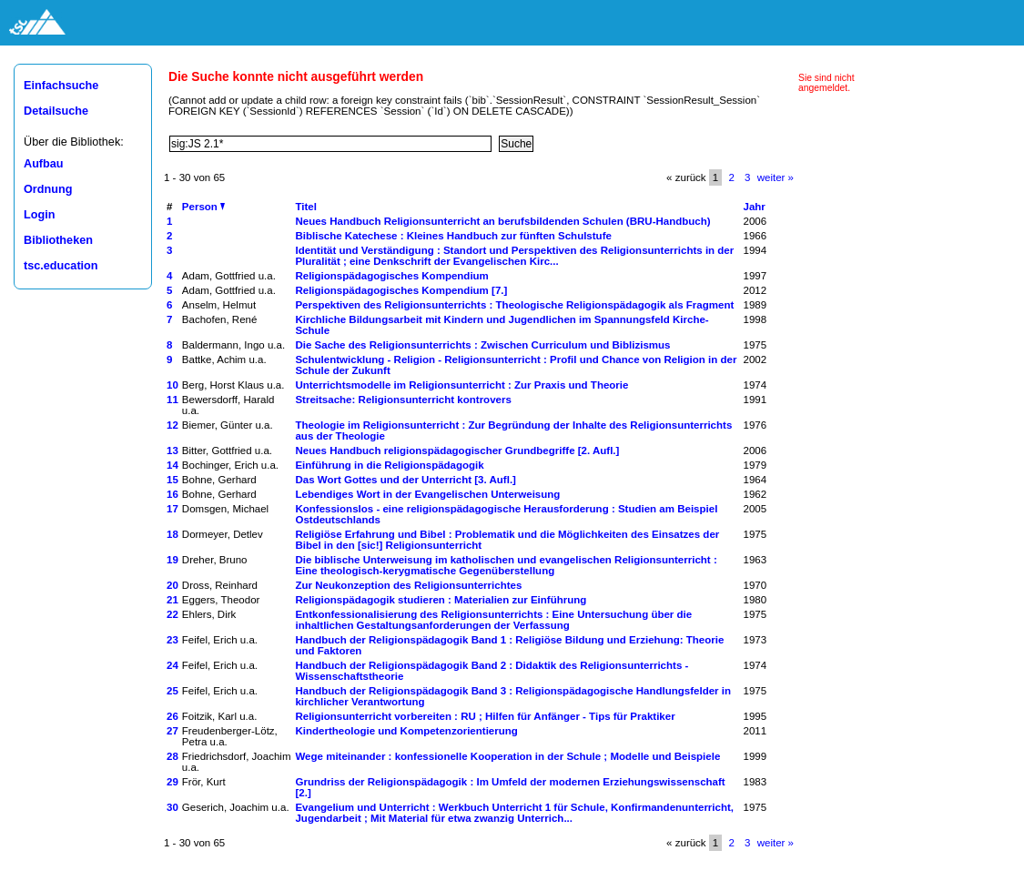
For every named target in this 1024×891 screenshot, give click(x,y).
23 (172, 639)
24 (172, 665)
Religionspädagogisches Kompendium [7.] (401, 290)
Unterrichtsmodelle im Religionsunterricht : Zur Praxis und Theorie (461, 385)
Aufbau (44, 163)
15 (172, 479)
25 (172, 690)
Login (39, 214)
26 (172, 716)
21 (172, 599)
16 (172, 494)
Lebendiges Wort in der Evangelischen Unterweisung (427, 494)
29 (172, 781)
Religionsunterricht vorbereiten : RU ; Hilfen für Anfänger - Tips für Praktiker (484, 716)
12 (172, 425)
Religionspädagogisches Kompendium (391, 275)
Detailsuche (56, 111)
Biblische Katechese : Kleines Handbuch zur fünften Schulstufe (453, 235)
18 (172, 534)
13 (172, 450)
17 (172, 508)
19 (172, 559)
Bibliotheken (58, 240)
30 (172, 807)
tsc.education (61, 265)
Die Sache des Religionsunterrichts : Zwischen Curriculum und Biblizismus (482, 344)
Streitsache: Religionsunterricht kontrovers (403, 399)
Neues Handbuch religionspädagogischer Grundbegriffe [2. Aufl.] (457, 450)
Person (203, 206)
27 (172, 730)
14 (172, 465)
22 (172, 614)
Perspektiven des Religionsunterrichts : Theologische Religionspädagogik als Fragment (514, 304)
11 (172, 399)
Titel (305, 206)
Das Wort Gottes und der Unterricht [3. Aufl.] (405, 479)
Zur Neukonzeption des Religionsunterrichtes (408, 585)
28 (172, 756)
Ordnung (48, 189)
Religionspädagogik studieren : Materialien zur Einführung (440, 599)
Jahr (754, 206)
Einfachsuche (61, 85)
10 (172, 385)
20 (172, 585)
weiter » (775, 177)
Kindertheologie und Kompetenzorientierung (406, 730)
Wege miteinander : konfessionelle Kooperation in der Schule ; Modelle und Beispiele (507, 756)
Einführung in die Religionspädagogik (389, 465)
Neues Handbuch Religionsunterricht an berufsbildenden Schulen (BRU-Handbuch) (502, 221)
